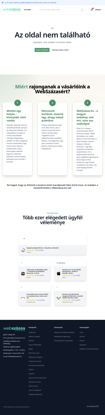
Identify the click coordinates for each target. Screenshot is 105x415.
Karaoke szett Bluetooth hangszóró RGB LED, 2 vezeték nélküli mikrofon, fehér (72, 296)
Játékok (31, 369)
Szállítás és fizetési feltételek (89, 349)
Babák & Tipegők (34, 336)
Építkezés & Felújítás (35, 357)
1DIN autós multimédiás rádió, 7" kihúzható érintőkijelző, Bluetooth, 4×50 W (37, 271)
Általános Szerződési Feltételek (64, 332)
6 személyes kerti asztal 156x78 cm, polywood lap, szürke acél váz (37, 296)
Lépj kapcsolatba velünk (61, 50)
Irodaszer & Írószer (35, 361)
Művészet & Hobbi (35, 382)
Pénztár (82, 336)
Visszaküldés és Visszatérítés (63, 341)
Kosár (81, 332)
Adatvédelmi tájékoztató (62, 336)
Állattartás (32, 332)
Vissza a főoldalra (42, 50)
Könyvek (31, 374)
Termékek (28, 10)
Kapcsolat (83, 345)
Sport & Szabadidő (35, 390)
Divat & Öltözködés (35, 345)
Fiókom (82, 341)
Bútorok (31, 341)
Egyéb (31, 349)
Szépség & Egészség (35, 394)
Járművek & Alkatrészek (36, 365)
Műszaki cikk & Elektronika (37, 378)
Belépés (99, 10)
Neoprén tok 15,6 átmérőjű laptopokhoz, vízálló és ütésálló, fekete (71, 271)
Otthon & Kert (33, 386)
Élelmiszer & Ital (34, 353)
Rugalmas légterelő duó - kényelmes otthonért (43, 248)
